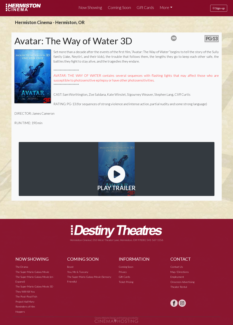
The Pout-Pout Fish (26, 296)
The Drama (21, 266)
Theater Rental (178, 286)
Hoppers (20, 311)
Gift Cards (145, 7)
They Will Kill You (25, 291)
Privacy (123, 271)
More (164, 7)
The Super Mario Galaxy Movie (32, 271)
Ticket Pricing (126, 281)
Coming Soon (119, 7)
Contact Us (176, 266)
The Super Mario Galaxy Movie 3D (34, 286)
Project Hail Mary (24, 301)
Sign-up (219, 8)
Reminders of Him (25, 306)
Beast (70, 266)
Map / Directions (179, 271)
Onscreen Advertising (182, 281)
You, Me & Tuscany (77, 271)
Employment (177, 276)
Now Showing (90, 7)
